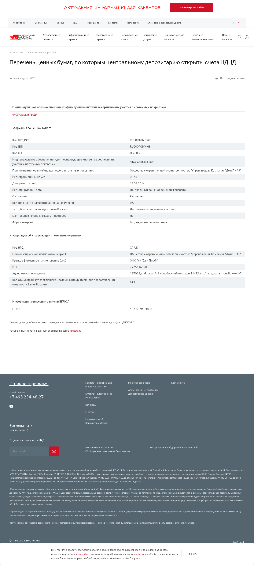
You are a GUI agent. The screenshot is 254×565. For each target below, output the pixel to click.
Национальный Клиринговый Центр (96, 421)
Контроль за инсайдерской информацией (173, 447)
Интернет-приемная (29, 383)
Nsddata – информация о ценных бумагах (98, 384)
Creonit (240, 542)
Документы (41, 22)
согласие (139, 554)
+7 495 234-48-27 (26, 396)
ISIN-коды (91, 404)
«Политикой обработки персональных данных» (106, 489)
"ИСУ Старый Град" (24, 114)
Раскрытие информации (42, 52)
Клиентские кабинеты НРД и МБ (164, 22)
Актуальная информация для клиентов (112, 7)
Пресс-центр (92, 22)
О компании (19, 22)
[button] (239, 37)
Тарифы (59, 22)
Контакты (113, 22)
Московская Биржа (139, 382)
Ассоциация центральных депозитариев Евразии (143, 391)
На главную (16, 52)
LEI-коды (90, 411)
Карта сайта (133, 22)
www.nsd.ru (82, 554)
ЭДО (74, 22)
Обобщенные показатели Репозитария (108, 451)
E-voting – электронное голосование (98, 395)
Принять (192, 553)
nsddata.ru (76, 330)
